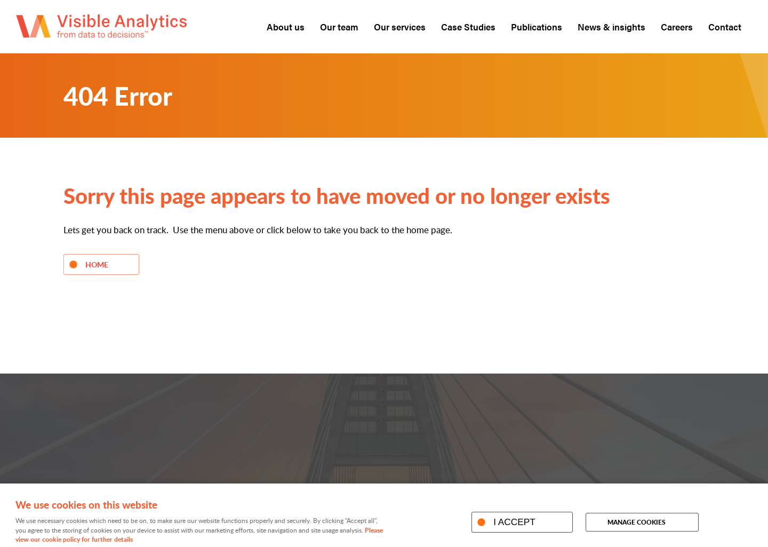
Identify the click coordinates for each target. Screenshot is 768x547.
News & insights (611, 26)
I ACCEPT (514, 522)
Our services (400, 26)
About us (286, 26)
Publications (536, 26)
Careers (677, 26)
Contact (724, 26)
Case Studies (468, 26)
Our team (339, 26)
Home (96, 264)
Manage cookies (636, 522)
